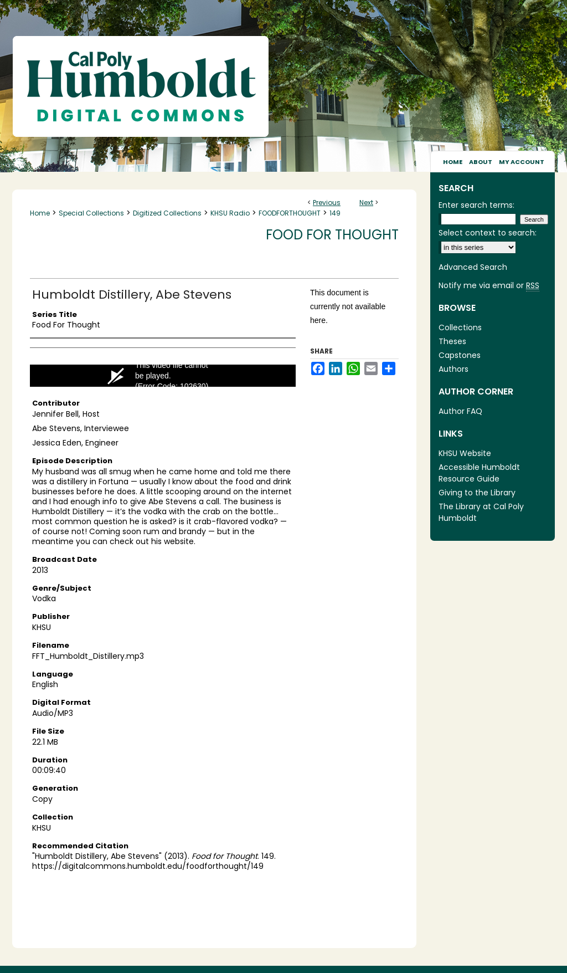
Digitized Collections (167, 213)
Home (40, 213)
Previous (327, 202)
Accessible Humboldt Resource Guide (479, 473)
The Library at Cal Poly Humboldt (481, 512)
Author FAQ (460, 411)
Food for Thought (332, 235)
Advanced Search (473, 267)
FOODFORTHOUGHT (290, 213)
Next (366, 202)
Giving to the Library (477, 492)
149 (335, 213)
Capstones (460, 355)
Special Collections (91, 213)
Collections (460, 327)
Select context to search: (488, 232)
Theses (452, 341)
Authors (453, 369)
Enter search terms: (476, 205)
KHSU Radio (230, 213)
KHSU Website (465, 453)
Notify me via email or (489, 285)
